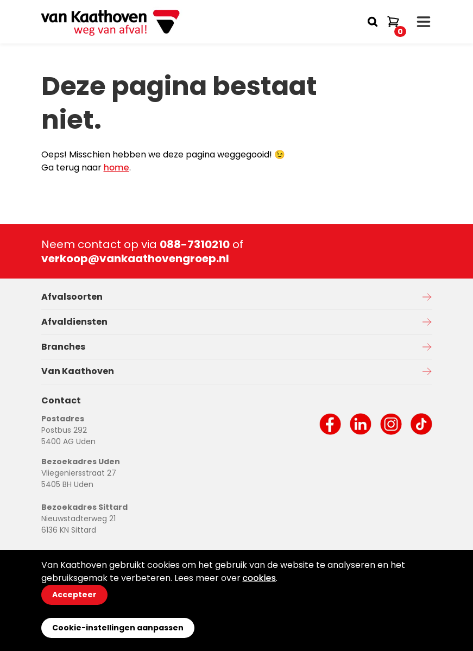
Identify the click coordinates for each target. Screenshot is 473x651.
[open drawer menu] (423, 21)
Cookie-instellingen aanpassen (118, 627)
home (116, 167)
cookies (259, 578)
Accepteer (74, 594)
